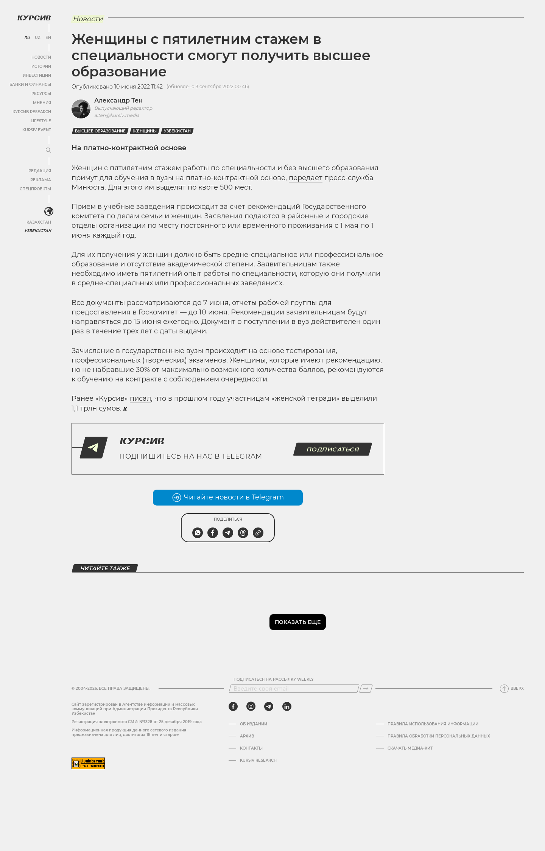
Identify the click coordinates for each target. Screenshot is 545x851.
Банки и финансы (30, 84)
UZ (37, 38)
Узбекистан (37, 230)
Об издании (253, 724)
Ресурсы (41, 93)
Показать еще (298, 622)
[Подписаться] (366, 689)
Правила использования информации (433, 724)
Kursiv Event (36, 130)
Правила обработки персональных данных (439, 736)
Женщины (145, 131)
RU (27, 38)
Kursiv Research (258, 760)
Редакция (39, 170)
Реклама (40, 179)
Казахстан (38, 222)
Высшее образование (100, 131)
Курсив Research (31, 111)
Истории (41, 66)
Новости (41, 57)
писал (140, 398)
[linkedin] (286, 706)
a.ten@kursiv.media (116, 115)
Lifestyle (41, 120)
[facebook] (233, 706)
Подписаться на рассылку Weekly (274, 679)
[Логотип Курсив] (34, 17)
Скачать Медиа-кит (410, 748)
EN (48, 38)
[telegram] (268, 706)
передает (305, 178)
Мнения (42, 102)
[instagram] (250, 706)
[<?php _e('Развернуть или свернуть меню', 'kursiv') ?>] (48, 211)
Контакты (251, 748)
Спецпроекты (35, 189)
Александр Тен (118, 100)
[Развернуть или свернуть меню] (48, 151)
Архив (247, 736)
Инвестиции (37, 75)
